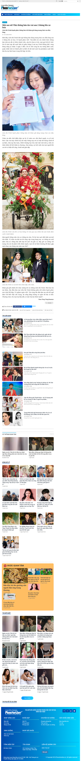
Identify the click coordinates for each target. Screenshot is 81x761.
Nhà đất (6, 720)
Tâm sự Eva (44, 722)
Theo (49, 302)
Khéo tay (6, 735)
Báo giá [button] (45, 751)
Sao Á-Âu (4, 22)
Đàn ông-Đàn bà (64, 720)
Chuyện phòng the (46, 720)
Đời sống (6, 722)
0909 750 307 (45, 747)
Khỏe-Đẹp (17, 14)
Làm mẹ (61, 724)
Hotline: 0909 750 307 (23, 1)
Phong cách (25, 724)
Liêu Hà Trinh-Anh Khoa (37, 310)
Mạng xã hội (7, 724)
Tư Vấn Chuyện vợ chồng (48, 724)
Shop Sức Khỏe (61, 14)
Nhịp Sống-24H (9, 14)
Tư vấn (61, 722)
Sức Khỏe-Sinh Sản (37, 14)
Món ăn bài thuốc (9, 733)
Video (54, 14)
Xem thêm (27, 698)
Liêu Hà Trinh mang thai (25, 310)
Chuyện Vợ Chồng (26, 14)
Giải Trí (24, 720)
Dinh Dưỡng (47, 14)
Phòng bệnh (25, 722)
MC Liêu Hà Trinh (48, 310)
